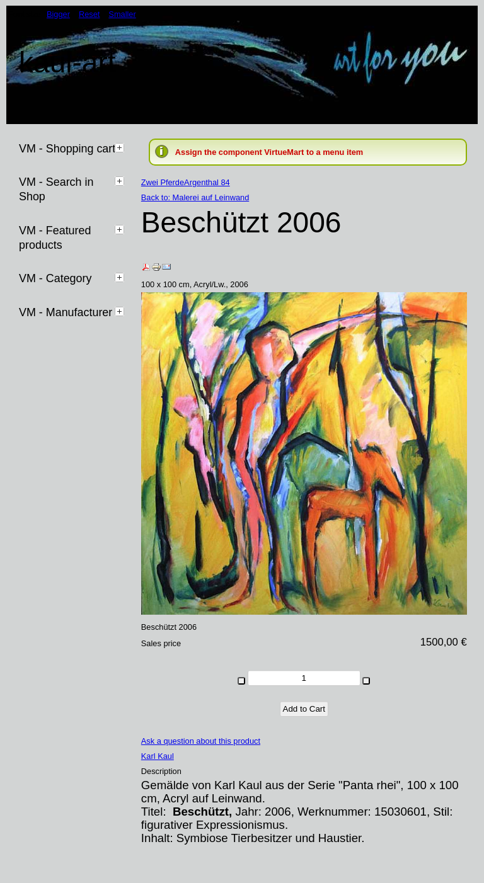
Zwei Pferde (162, 182)
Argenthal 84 (207, 182)
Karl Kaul (157, 756)
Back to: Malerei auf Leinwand (195, 197)
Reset (89, 14)
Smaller (121, 14)
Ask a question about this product (200, 741)
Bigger (58, 14)
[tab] (121, 147)
